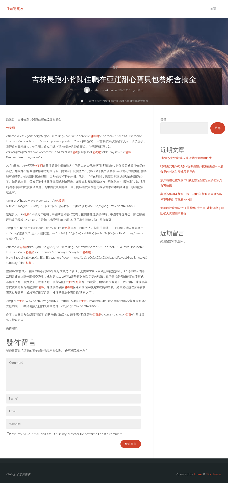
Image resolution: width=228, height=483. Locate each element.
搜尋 (163, 119)
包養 (75, 152)
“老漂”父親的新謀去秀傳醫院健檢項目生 (186, 158)
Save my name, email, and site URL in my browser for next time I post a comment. (65, 434)
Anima (197, 474)
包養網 (10, 127)
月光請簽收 (15, 9)
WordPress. (214, 474)
